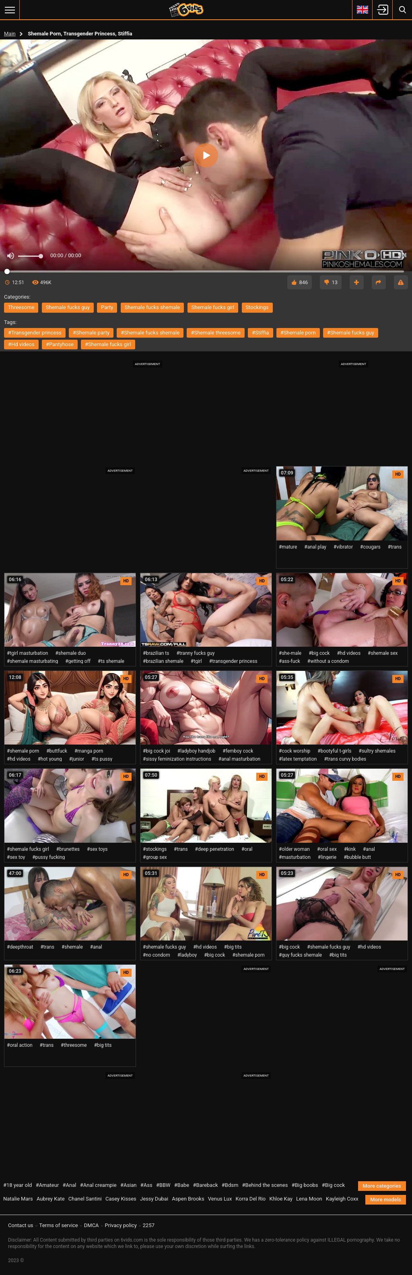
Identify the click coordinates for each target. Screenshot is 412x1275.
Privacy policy (121, 1225)
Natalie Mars (18, 1199)
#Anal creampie (98, 1185)
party (107, 307)
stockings (257, 307)
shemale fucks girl (213, 307)
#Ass (146, 1185)
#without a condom (328, 661)
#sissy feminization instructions (177, 759)
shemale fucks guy (68, 307)
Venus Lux (220, 1199)
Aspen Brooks (188, 1199)
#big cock (319, 653)
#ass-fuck (289, 661)
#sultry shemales (377, 751)
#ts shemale (111, 661)
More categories (382, 1186)
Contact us (20, 1225)
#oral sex (327, 849)
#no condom (156, 955)
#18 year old (17, 1185)
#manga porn (88, 751)
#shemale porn (298, 333)
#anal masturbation (239, 759)
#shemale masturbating (32, 661)
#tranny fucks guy (195, 653)
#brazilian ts (156, 653)
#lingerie (327, 857)
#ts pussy (101, 759)
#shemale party (91, 333)
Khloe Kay (280, 1199)
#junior (76, 759)
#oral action (20, 1045)
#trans (395, 547)
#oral (247, 849)
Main (10, 34)
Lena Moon (309, 1199)
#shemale (72, 947)
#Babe (181, 1185)
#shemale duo (70, 653)
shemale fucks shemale (152, 307)
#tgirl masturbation (27, 653)
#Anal (69, 1185)
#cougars (370, 547)
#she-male (290, 653)
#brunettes (68, 849)
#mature (288, 547)
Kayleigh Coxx (342, 1199)
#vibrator (343, 547)
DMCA (91, 1225)
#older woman (294, 849)
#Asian (128, 1185)
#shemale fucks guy (350, 333)
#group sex (155, 857)
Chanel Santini (85, 1199)
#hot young (50, 759)
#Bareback (205, 1185)
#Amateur (47, 1185)
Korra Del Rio (251, 1199)
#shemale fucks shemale (150, 333)
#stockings (155, 849)
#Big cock (333, 1185)
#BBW (163, 1185)
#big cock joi (156, 751)
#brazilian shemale (163, 661)
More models (385, 1200)
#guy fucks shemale (300, 955)
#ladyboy (187, 955)
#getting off (78, 661)
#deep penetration (214, 849)
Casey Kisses (120, 1199)
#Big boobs (305, 1185)
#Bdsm (230, 1185)
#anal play (315, 547)
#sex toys (97, 849)
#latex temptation (298, 759)
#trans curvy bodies (345, 759)
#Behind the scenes (265, 1185)
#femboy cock (237, 751)
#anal (369, 849)
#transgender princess (35, 333)
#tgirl (196, 661)
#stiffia (260, 333)
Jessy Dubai (154, 1199)
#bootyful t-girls (334, 751)
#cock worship (294, 751)
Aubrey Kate (51, 1199)
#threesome (74, 1045)
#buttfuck (56, 751)
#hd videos (21, 344)
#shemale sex (383, 653)
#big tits (233, 947)
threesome (21, 307)
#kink (350, 849)
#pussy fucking (48, 857)
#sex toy (16, 857)
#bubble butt (357, 857)
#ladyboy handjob (196, 751)
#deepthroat (20, 947)
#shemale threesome (215, 333)
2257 (148, 1225)
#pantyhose (60, 344)
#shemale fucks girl (108, 344)
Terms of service (58, 1225)
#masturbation (295, 857)
